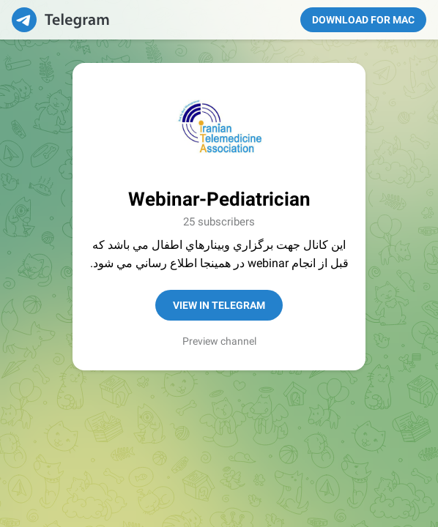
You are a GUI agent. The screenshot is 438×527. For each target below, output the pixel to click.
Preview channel (219, 341)
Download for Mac (363, 20)
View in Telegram (219, 305)
